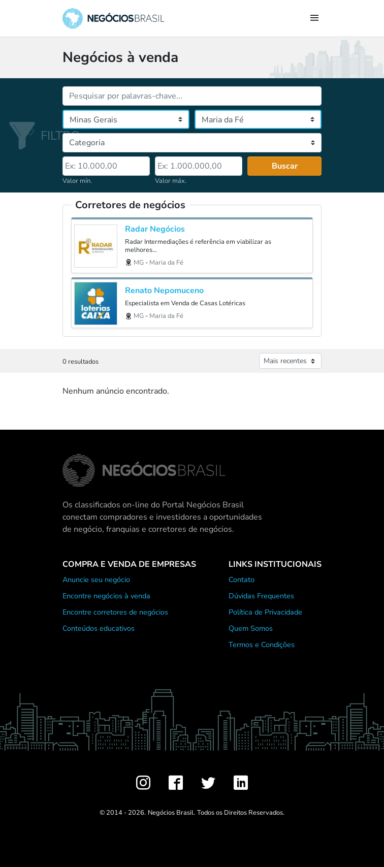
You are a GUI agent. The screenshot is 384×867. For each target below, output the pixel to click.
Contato (241, 579)
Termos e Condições (262, 644)
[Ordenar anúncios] (290, 361)
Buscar (285, 166)
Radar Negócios (155, 229)
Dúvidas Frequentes (261, 596)
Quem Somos (251, 628)
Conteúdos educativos (98, 628)
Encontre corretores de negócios (115, 612)
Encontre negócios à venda (106, 596)
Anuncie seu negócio (96, 579)
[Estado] (125, 119)
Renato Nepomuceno (164, 291)
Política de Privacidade (265, 612)
